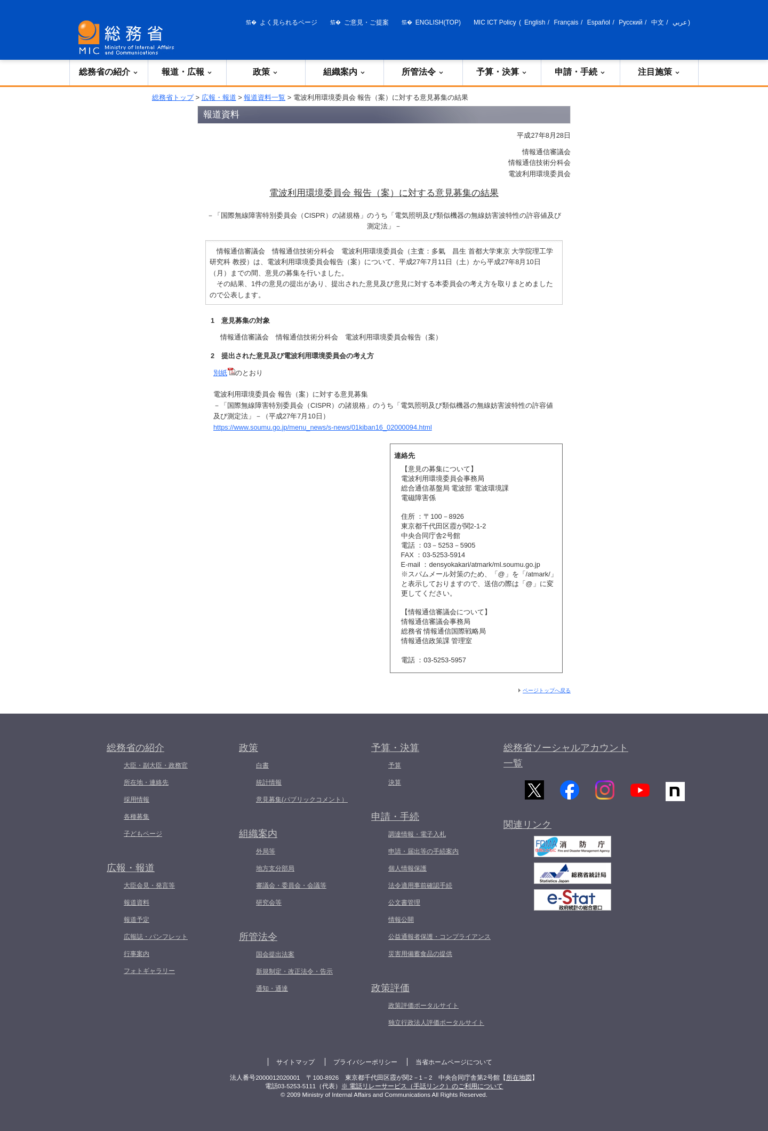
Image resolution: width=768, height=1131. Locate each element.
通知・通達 (272, 988)
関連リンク (527, 831)
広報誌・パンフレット (156, 936)
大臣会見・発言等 (149, 885)
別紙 (224, 373)
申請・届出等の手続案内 (423, 851)
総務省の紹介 (109, 71)
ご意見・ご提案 (366, 22)
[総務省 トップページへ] (128, 37)
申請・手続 (580, 71)
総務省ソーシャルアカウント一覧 (565, 755)
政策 (265, 71)
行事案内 (136, 954)
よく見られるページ (288, 22)
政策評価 (390, 988)
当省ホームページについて (453, 1062)
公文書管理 (404, 902)
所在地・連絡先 (146, 782)
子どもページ (143, 833)
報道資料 (136, 902)
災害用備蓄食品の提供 (420, 954)
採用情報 (136, 799)
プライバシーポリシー (365, 1062)
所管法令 (423, 71)
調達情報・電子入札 (417, 834)
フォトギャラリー (149, 971)
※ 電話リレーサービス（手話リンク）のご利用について (422, 1086)
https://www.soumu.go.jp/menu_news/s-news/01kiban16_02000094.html (322, 427)
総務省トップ (173, 97)
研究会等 (269, 902)
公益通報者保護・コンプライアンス (439, 936)
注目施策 (659, 71)
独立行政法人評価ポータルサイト (436, 1022)
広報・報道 (219, 97)
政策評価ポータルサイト (423, 1005)
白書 (262, 765)
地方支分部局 (275, 868)
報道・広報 (187, 71)
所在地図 (519, 1077)
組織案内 (344, 71)
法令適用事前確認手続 (420, 885)
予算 (394, 765)
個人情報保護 (407, 868)
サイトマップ (295, 1062)
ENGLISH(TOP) (438, 22)
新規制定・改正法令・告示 (294, 971)
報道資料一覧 (264, 97)
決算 (394, 782)
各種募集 (136, 816)
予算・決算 (501, 71)
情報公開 (401, 919)
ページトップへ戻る (547, 690)
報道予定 (136, 919)
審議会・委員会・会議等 (291, 885)
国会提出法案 (275, 954)
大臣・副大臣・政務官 (156, 765)
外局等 (265, 851)
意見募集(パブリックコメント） (302, 799)
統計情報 (269, 782)
